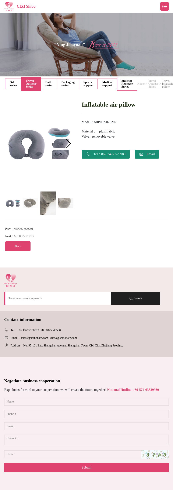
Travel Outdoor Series (31, 83)
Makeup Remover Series (127, 83)
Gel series (13, 84)
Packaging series (67, 84)
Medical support (107, 84)
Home (141, 83)
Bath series (48, 84)
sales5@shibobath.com (34, 337)
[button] (68, 143)
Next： (19, 236)
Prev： (19, 228)
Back (18, 246)
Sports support (88, 84)
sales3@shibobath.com (63, 337)
